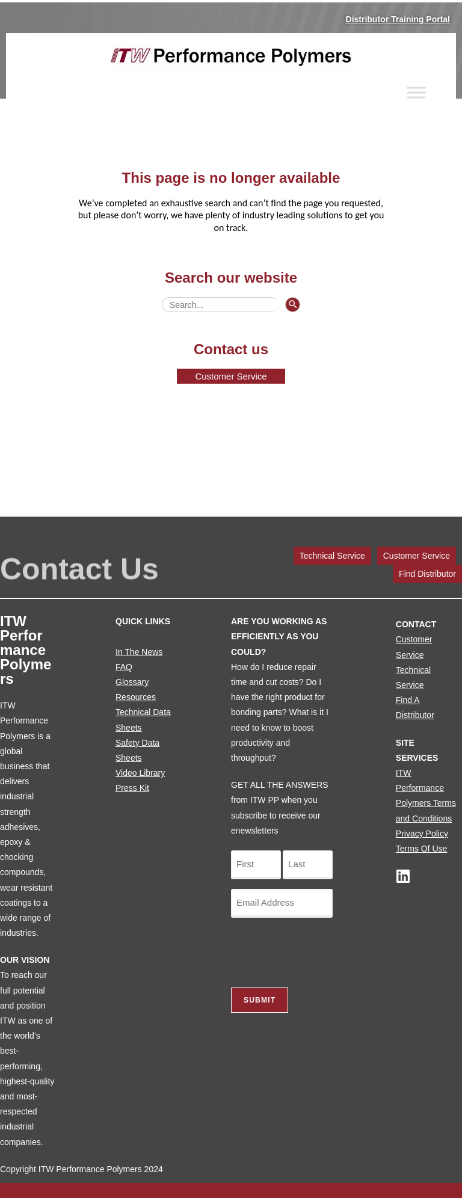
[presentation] (322, 950)
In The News (139, 652)
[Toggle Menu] (416, 92)
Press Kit (132, 788)
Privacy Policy (422, 833)
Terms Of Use (422, 848)
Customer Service (416, 556)
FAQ (124, 667)
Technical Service (332, 556)
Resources (136, 697)
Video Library (140, 773)
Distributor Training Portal (398, 19)
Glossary (132, 682)
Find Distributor (427, 574)
